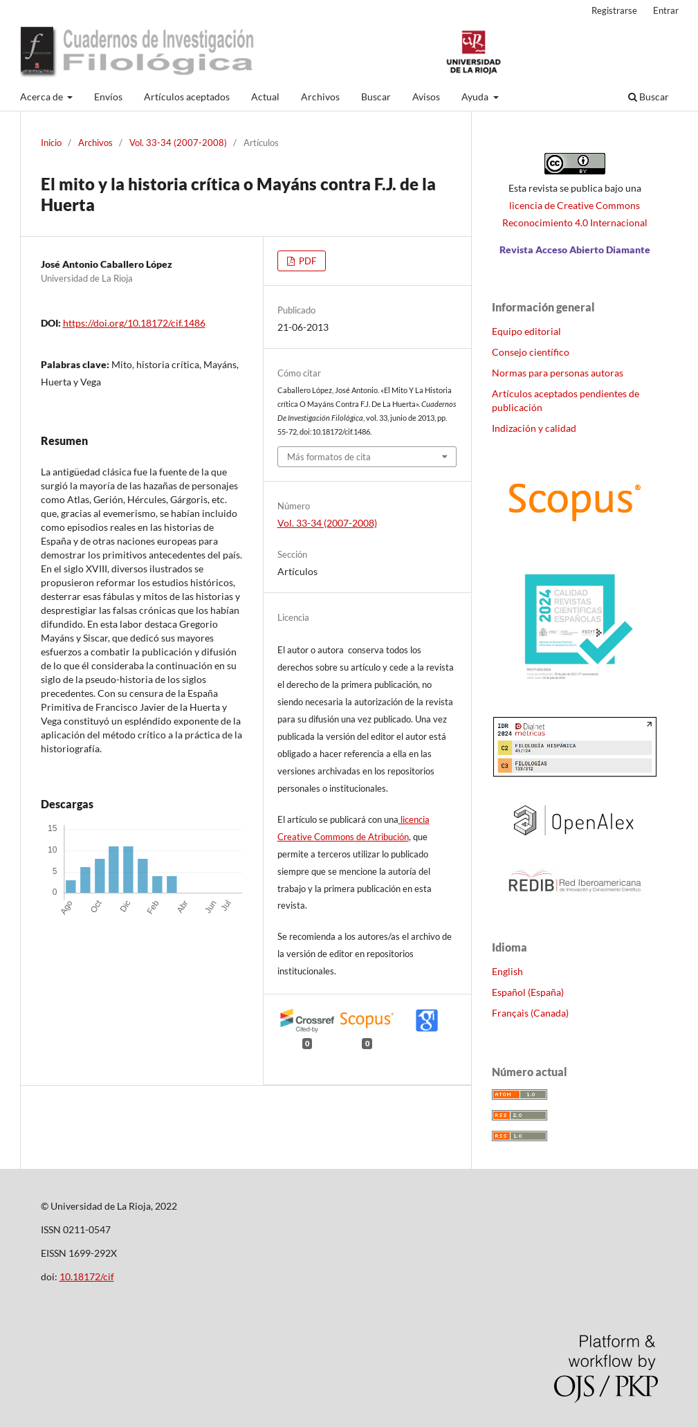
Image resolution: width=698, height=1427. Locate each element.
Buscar (376, 96)
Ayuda (475, 96)
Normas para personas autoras (557, 373)
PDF (306, 260)
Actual (265, 96)
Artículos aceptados (187, 96)
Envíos (108, 96)
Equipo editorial (526, 331)
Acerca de (42, 96)
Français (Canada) (530, 1013)
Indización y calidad (534, 428)
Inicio (51, 142)
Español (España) (528, 992)
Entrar (666, 10)
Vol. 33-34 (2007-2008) (178, 142)
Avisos (426, 96)
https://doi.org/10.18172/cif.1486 (134, 323)
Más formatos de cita (329, 456)
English (507, 971)
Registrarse (614, 10)
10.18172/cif (86, 1276)
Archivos (320, 96)
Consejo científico (530, 352)
